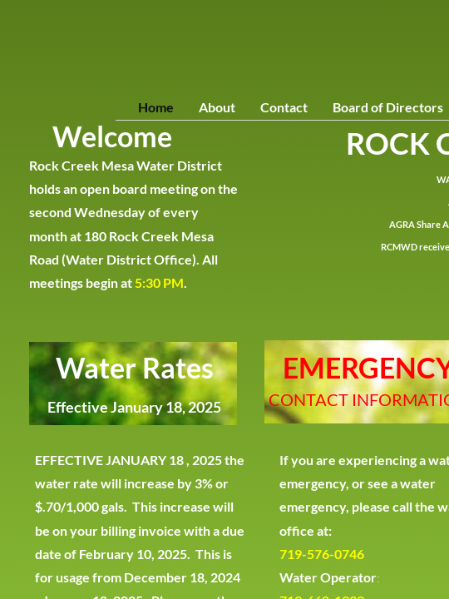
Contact (284, 107)
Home (156, 107)
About (217, 107)
